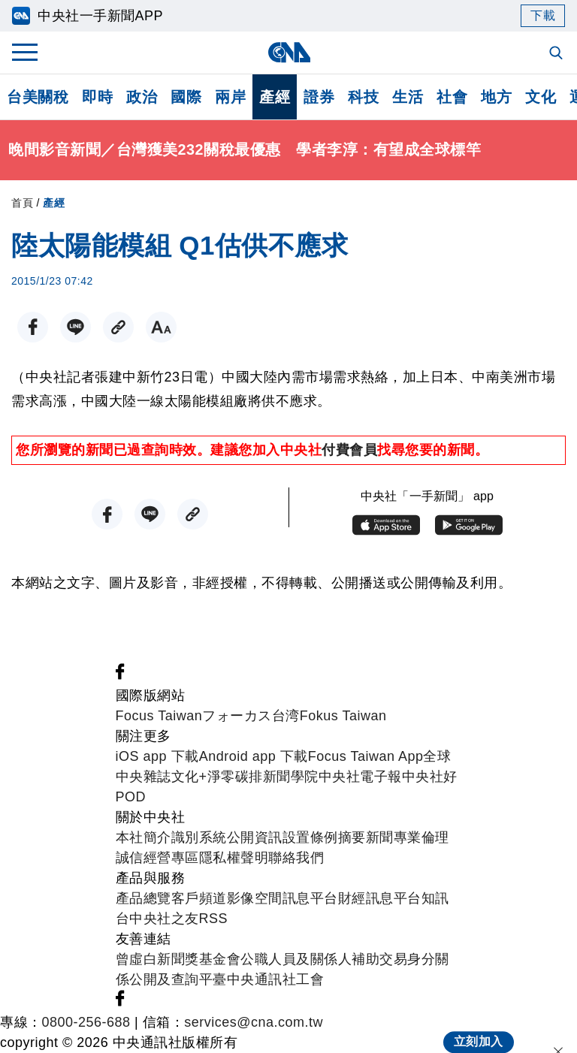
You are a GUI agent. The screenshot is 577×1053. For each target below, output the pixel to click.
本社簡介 (143, 837)
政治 (141, 97)
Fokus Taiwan (343, 715)
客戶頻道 (199, 898)
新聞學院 (291, 776)
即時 (97, 97)
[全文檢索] (557, 54)
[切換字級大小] (161, 327)
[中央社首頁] (289, 52)
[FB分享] (32, 327)
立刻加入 (478, 1027)
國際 (186, 97)
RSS (213, 918)
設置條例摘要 (324, 837)
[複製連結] (118, 327)
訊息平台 (310, 898)
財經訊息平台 (379, 898)
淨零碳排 (235, 776)
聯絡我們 (296, 857)
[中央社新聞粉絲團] (120, 675)
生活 (407, 97)
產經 (274, 97)
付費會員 (349, 449)
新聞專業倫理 (407, 837)
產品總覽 (143, 898)
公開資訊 (254, 837)
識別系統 (199, 837)
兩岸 (230, 97)
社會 (452, 97)
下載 (542, 15)
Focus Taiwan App (366, 756)
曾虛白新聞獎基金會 (178, 959)
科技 (363, 97)
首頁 (22, 203)
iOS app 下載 (157, 756)
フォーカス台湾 (251, 715)
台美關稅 (37, 97)
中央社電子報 (360, 776)
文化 (540, 97)
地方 (496, 97)
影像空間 (254, 898)
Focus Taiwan (159, 715)
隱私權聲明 (234, 857)
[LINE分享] (75, 327)
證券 (319, 97)
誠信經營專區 (157, 857)
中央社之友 (164, 918)
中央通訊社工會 (276, 979)
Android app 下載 (253, 756)
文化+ (189, 776)
